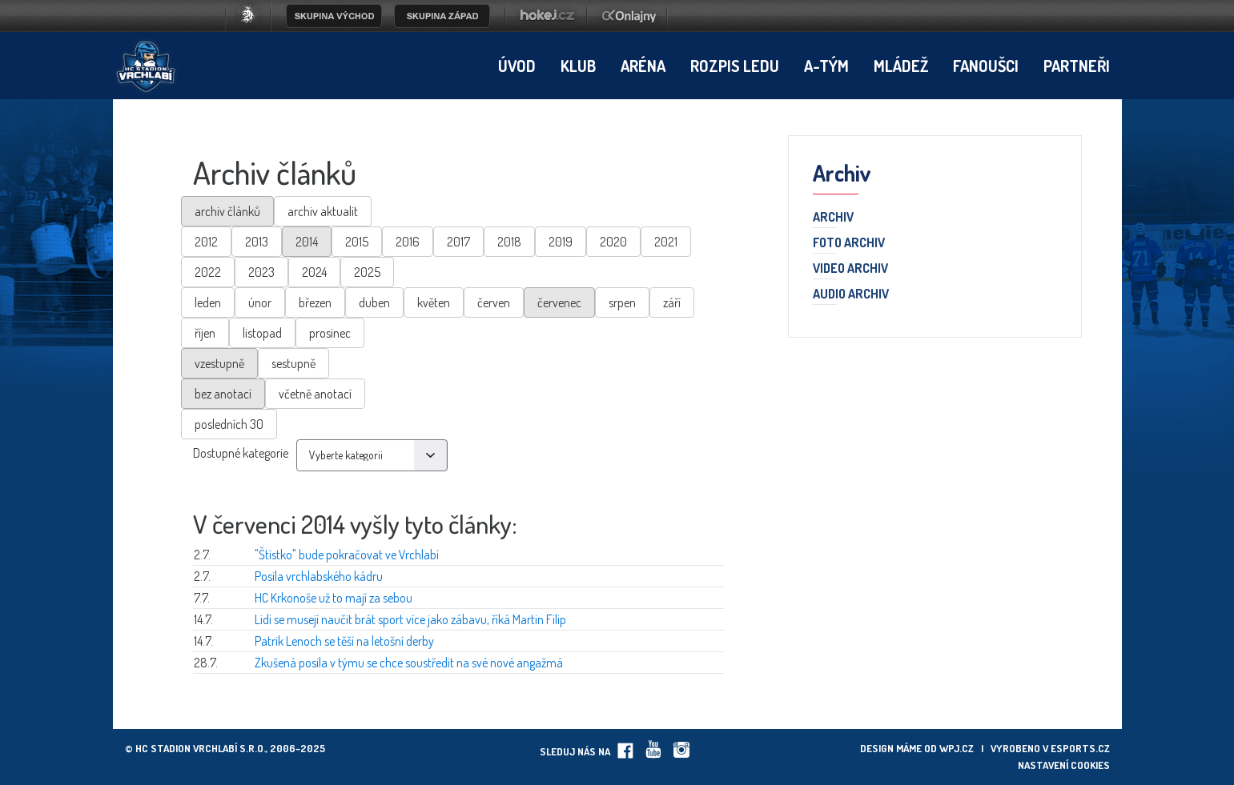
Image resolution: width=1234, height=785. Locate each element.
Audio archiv (851, 294)
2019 (561, 242)
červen (493, 302)
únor (259, 302)
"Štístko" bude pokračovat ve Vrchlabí (347, 555)
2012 (206, 242)
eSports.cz (1080, 748)
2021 (665, 242)
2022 (208, 272)
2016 (408, 242)
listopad (262, 333)
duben (374, 302)
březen (315, 302)
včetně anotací (315, 394)
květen (433, 302)
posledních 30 (229, 424)
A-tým (826, 65)
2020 (613, 242)
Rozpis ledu (734, 65)
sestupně (293, 363)
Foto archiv (849, 243)
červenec (559, 302)
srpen (622, 302)
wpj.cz (956, 748)
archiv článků (227, 211)
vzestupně (219, 363)
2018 (509, 242)
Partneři (1076, 65)
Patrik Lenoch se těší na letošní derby (344, 641)
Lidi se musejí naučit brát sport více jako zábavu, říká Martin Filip (410, 619)
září (672, 302)
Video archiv (850, 269)
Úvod (517, 65)
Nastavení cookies (1064, 765)
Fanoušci (986, 65)
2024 (314, 272)
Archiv (833, 217)
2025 (367, 272)
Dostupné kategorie (240, 453)
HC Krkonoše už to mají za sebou (333, 598)
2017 (458, 242)
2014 (306, 242)
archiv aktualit (322, 211)
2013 (256, 242)
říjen (205, 333)
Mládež (901, 65)
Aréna (643, 65)
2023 (261, 272)
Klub (578, 65)
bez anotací (223, 394)
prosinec (330, 333)
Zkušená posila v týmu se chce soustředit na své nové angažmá (409, 663)
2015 (356, 242)
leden (208, 302)
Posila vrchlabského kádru (319, 576)
